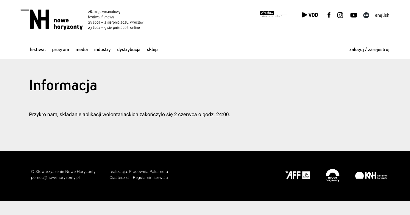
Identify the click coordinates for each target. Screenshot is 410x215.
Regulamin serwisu (150, 178)
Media (82, 50)
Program (60, 50)
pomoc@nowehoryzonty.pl (55, 178)
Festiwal (38, 50)
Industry (102, 50)
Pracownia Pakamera (148, 172)
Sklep (152, 50)
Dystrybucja (128, 50)
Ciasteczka (120, 178)
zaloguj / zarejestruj (369, 50)
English (382, 15)
